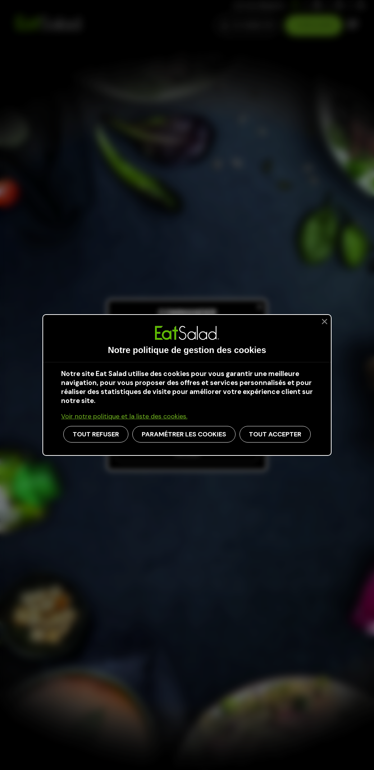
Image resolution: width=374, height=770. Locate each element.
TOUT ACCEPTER (275, 434)
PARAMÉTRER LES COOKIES (184, 434)
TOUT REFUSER (96, 434)
